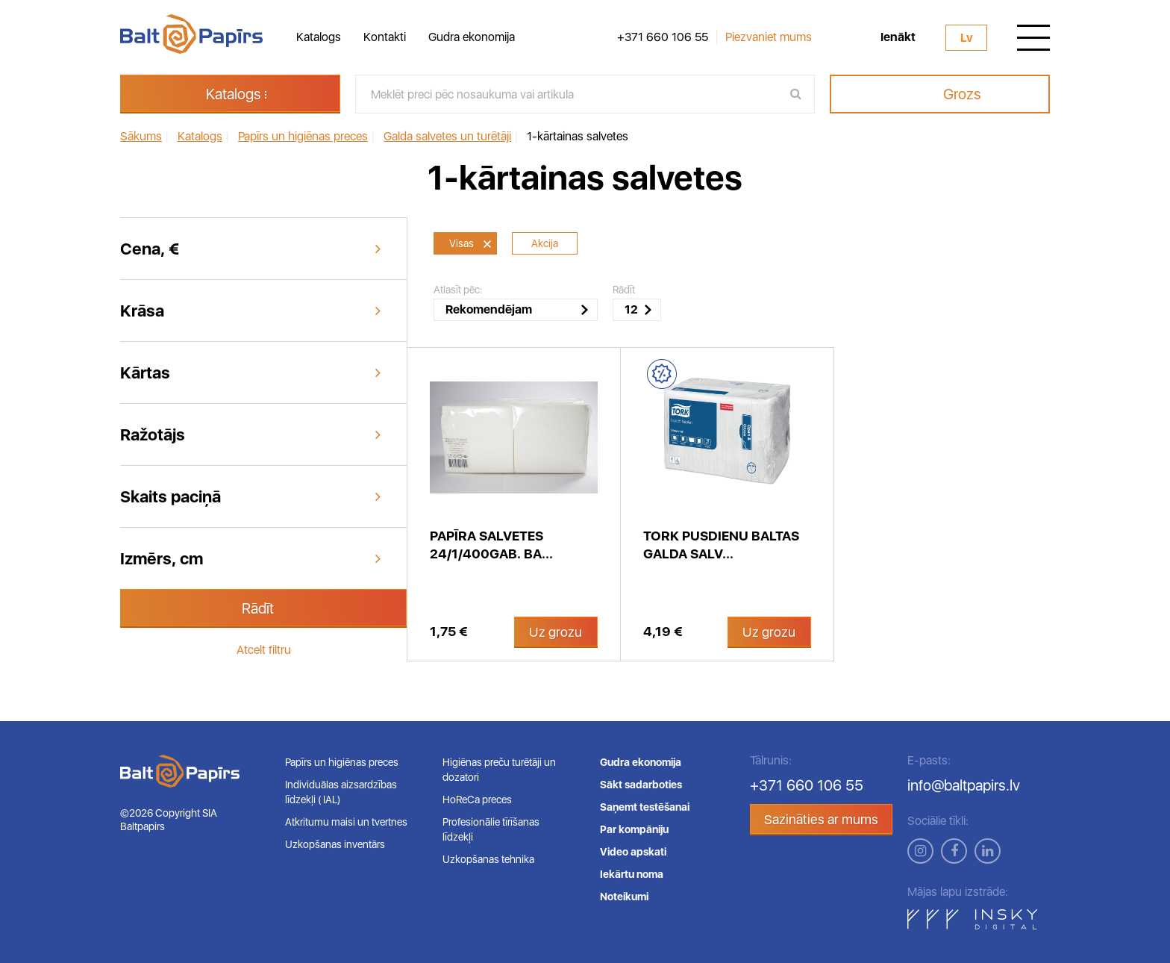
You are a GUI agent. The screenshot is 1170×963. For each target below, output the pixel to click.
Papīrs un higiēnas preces (341, 762)
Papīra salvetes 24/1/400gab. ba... (491, 544)
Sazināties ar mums (821, 819)
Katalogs (318, 37)
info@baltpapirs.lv (963, 785)
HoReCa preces (477, 799)
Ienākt (898, 37)
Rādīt (258, 608)
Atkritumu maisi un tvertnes (346, 822)
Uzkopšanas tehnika (488, 859)
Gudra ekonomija (471, 37)
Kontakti (384, 37)
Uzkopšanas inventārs (335, 844)
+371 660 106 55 (662, 37)
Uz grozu (555, 632)
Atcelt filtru (264, 650)
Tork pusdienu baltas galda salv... (721, 544)
